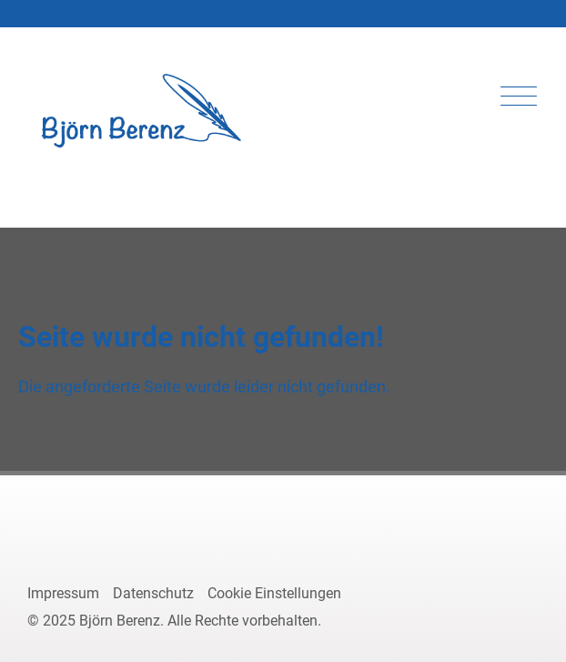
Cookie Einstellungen (274, 593)
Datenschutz (153, 593)
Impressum (63, 593)
